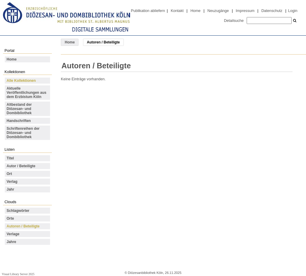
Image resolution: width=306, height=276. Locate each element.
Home (195, 11)
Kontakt (177, 11)
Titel (10, 158)
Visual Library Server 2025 (18, 274)
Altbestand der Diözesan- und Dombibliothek (19, 108)
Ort (9, 174)
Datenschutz (271, 11)
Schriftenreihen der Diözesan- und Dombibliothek (23, 132)
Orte (10, 218)
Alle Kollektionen (21, 81)
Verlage (13, 234)
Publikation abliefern (148, 11)
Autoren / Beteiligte (23, 226)
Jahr (10, 189)
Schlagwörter (18, 211)
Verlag (12, 182)
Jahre (11, 242)
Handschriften (19, 121)
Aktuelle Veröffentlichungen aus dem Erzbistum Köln (26, 92)
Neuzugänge (218, 11)
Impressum (245, 11)
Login (292, 11)
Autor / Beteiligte (21, 166)
